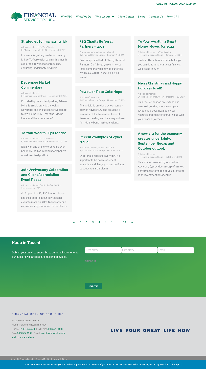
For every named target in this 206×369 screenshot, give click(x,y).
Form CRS (173, 16)
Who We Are (104, 17)
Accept (176, 364)
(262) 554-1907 (24, 333)
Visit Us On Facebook (23, 337)
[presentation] (110, 271)
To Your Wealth (47, 47)
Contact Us (156, 16)
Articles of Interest (30, 47)
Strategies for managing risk (44, 41)
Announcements (87, 52)
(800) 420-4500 (55, 329)
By (34, 50)
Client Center (126, 16)
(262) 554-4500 (27, 329)
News (141, 16)
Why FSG (66, 16)
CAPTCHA (90, 261)
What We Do (83, 16)
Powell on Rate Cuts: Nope (101, 92)
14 (124, 222)
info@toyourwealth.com (53, 333)
